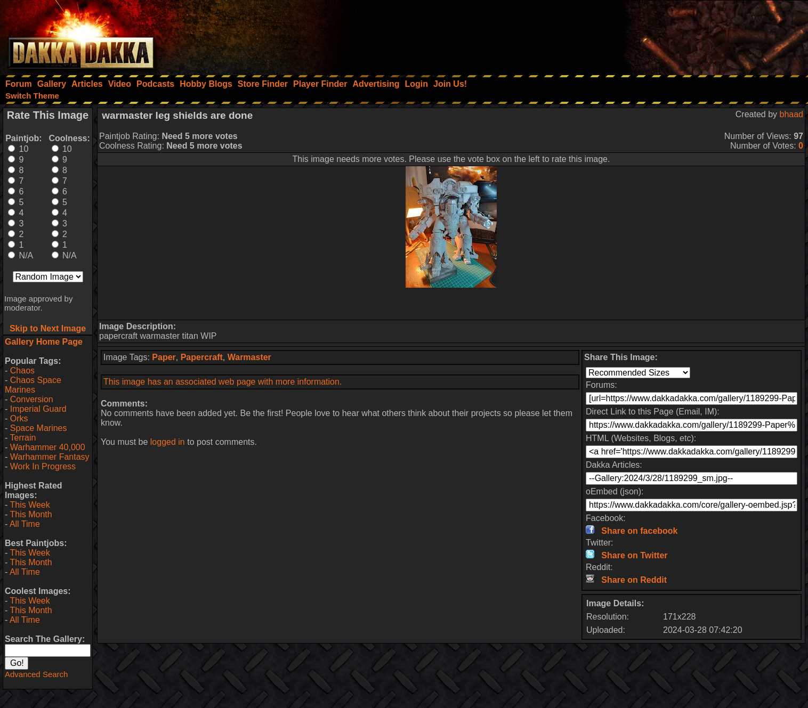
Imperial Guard (38, 408)
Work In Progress (43, 466)
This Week (30, 504)
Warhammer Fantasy (50, 456)
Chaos (22, 370)
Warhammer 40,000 (47, 447)
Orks (19, 418)
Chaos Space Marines (33, 385)
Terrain (23, 437)
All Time (25, 523)
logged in (167, 441)
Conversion (31, 399)
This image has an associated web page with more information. (222, 381)
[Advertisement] (664, 35)
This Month (31, 514)
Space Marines (38, 428)
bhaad (792, 114)
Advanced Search (36, 674)
